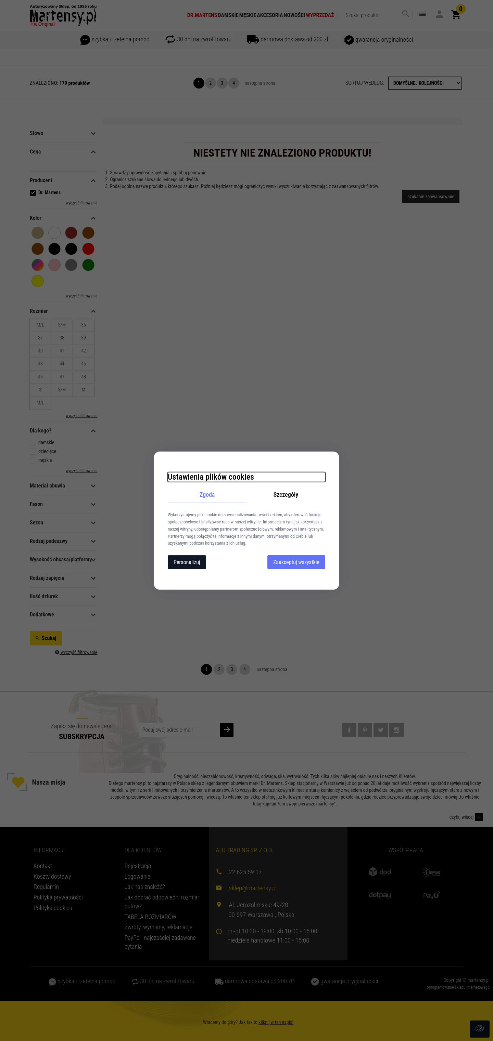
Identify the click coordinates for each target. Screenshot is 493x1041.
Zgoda (207, 494)
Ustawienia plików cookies (211, 476)
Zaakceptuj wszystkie (296, 562)
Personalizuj (187, 562)
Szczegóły (286, 494)
